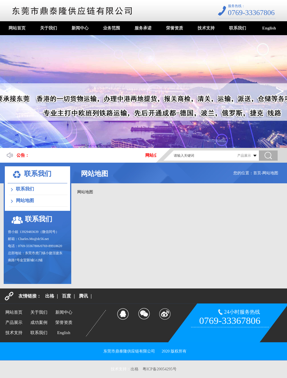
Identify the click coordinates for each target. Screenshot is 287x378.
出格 (49, 296)
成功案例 (38, 322)
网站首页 (17, 28)
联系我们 (237, 28)
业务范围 (111, 28)
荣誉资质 (174, 28)
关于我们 (48, 28)
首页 (257, 173)
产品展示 (13, 322)
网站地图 (25, 200)
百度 (66, 296)
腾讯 (83, 296)
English (269, 28)
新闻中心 (80, 28)
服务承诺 (143, 28)
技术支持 (206, 28)
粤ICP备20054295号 (160, 369)
